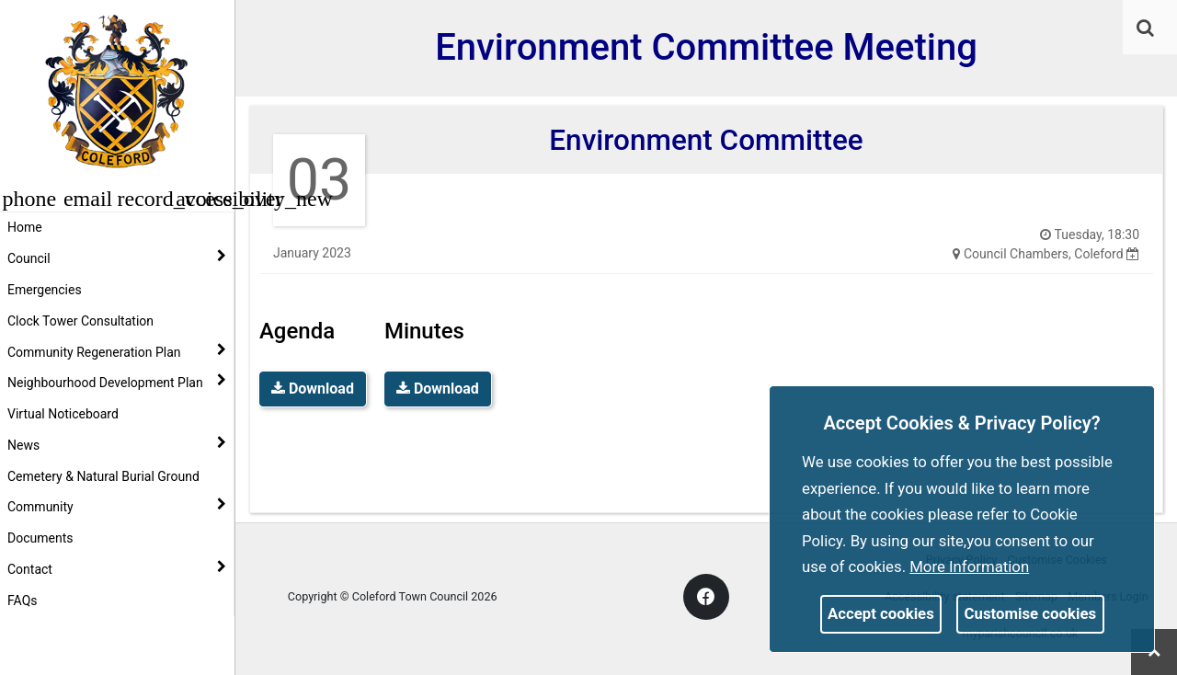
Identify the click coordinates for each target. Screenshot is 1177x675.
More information (969, 566)
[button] (1147, 29)
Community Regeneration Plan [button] (116, 351)
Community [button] (116, 506)
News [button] (116, 444)
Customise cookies (1031, 613)
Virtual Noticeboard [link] (63, 413)
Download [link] (312, 388)
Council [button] (116, 257)
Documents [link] (40, 538)
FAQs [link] (22, 600)
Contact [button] (116, 568)
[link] (1145, 27)
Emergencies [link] (44, 289)
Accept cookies (881, 613)
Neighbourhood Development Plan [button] (116, 381)
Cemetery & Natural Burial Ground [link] (103, 476)
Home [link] (24, 227)
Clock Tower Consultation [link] (80, 321)
